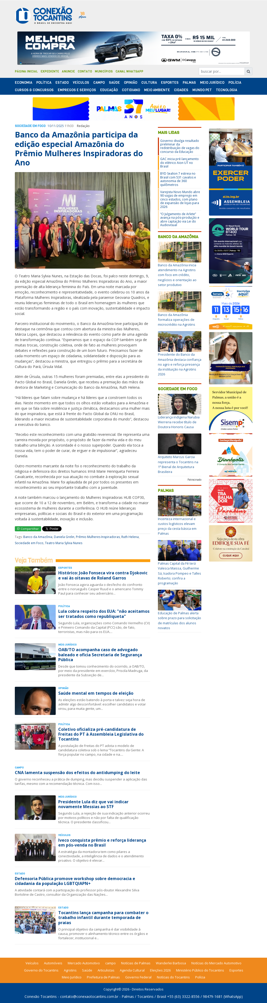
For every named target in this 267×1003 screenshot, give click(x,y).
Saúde (114, 82)
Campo (99, 82)
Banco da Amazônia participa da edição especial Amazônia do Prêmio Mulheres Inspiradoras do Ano (79, 148)
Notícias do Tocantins (173, 977)
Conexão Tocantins (41, 996)
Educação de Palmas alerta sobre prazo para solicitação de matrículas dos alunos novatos (179, 620)
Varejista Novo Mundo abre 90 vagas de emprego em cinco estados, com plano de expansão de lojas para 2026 (180, 199)
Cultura (149, 82)
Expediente (50, 71)
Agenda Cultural (132, 970)
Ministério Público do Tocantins (200, 970)
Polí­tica (43, 82)
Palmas (189, 82)
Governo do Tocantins (41, 970)
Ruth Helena (130, 537)
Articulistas (106, 970)
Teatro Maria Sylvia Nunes (63, 543)
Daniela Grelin (64, 537)
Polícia (200, 977)
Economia (23, 82)
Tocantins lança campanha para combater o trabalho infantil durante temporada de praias (103, 917)
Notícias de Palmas (135, 963)
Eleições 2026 (160, 970)
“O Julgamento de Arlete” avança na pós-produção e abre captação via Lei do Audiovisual (179, 219)
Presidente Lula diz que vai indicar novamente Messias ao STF (93, 804)
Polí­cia (234, 82)
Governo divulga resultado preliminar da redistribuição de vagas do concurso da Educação (179, 146)
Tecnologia (226, 90)
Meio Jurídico (212, 82)
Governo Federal (138, 977)
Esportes (170, 82)
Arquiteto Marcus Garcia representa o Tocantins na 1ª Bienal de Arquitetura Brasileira (178, 464)
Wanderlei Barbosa (171, 963)
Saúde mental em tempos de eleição (95, 693)
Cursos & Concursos (34, 90)
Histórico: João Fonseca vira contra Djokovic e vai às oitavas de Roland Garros (102, 575)
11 (54, 126)
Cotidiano (131, 90)
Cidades (181, 90)
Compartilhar (28, 529)
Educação (109, 90)
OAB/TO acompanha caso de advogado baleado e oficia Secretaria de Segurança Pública (100, 654)
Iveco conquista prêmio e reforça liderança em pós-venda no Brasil (102, 842)
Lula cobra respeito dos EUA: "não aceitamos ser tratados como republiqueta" (103, 613)
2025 (60, 126)
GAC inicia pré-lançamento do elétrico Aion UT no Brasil (179, 162)
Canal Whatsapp (129, 71)
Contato (85, 71)
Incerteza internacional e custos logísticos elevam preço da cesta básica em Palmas (177, 526)
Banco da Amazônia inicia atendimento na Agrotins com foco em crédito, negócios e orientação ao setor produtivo (177, 275)
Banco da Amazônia (37, 537)
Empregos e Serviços (77, 90)
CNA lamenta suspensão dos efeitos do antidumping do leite (77, 772)
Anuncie (68, 71)
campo (110, 963)
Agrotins (70, 970)
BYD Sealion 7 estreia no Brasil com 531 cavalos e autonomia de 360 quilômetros (178, 179)
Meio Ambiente (157, 90)
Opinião (130, 82)
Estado (62, 82)
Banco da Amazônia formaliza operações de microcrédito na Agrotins (176, 319)
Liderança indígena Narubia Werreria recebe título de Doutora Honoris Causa (179, 422)
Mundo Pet (202, 90)
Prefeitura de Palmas (103, 977)
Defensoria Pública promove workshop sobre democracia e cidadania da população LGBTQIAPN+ (75, 881)
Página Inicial (26, 71)
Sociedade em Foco (30, 126)
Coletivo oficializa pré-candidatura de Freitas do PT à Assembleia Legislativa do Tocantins (101, 734)
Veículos (81, 82)
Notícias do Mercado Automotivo (216, 963)
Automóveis (53, 963)
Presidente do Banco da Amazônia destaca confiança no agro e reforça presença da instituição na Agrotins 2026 (179, 364)
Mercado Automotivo (84, 963)
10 (49, 126)
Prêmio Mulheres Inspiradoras (98, 537)
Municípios (104, 71)
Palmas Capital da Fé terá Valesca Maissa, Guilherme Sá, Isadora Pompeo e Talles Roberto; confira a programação (179, 573)
